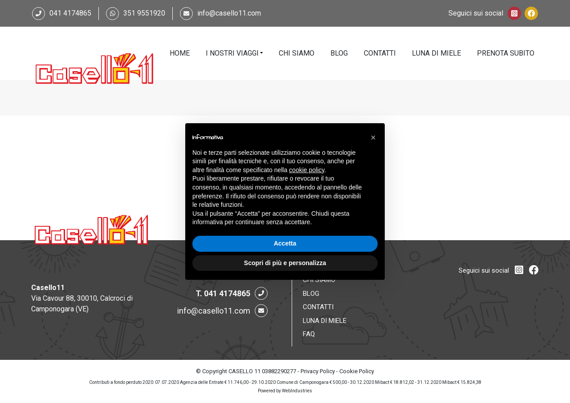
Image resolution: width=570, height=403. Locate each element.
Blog (339, 53)
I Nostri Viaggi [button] (232, 53)
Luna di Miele (436, 53)
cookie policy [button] (306, 169)
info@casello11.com (229, 13)
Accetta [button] (285, 243)
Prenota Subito (505, 53)
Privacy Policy (318, 371)
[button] (373, 137)
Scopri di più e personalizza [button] (285, 262)
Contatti (380, 53)
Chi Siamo (296, 53)
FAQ (309, 334)
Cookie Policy (356, 371)
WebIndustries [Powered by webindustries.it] (297, 390)
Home (180, 53)
